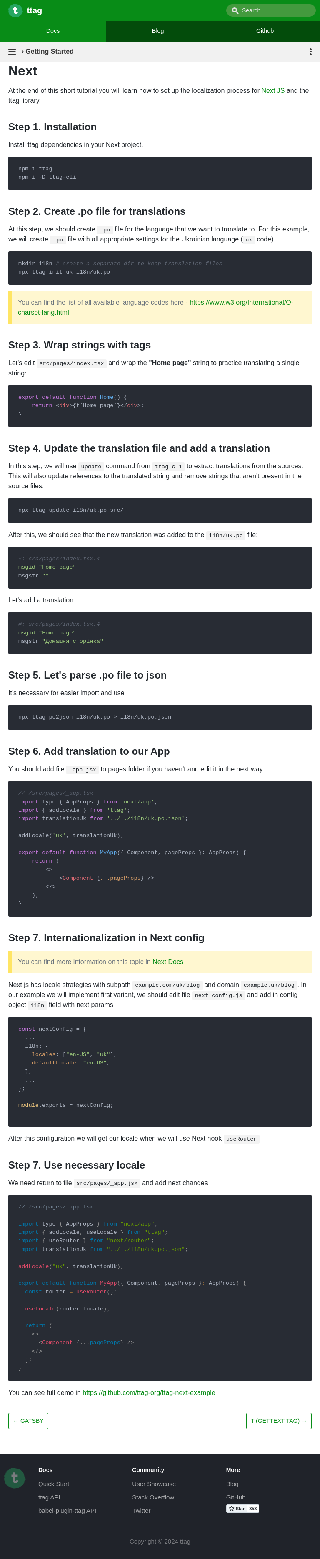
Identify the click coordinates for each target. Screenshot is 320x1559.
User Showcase (154, 1483)
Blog (158, 30)
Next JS (273, 90)
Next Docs (167, 961)
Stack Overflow (153, 1497)
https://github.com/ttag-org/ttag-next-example (148, 1392)
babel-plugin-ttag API (67, 1510)
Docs (53, 30)
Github (265, 30)
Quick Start (53, 1483)
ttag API (49, 1497)
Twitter (141, 1510)
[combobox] (271, 10)
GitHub (236, 1497)
